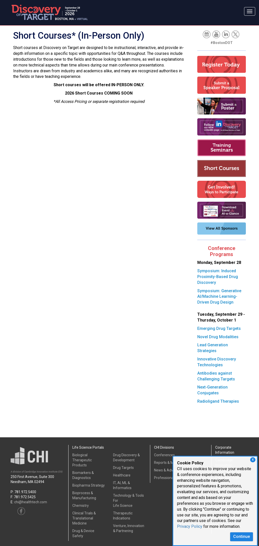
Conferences (164, 455)
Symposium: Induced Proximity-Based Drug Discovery (217, 276)
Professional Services (171, 478)
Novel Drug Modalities (218, 336)
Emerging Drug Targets (219, 328)
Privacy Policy (189, 526)
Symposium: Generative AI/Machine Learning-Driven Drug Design (219, 296)
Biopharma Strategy (88, 485)
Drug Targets (123, 468)
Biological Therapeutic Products (82, 460)
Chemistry (80, 506)
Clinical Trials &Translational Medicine (84, 518)
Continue (241, 536)
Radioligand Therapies (218, 401)
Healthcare (122, 475)
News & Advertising (169, 470)
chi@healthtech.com (30, 502)
